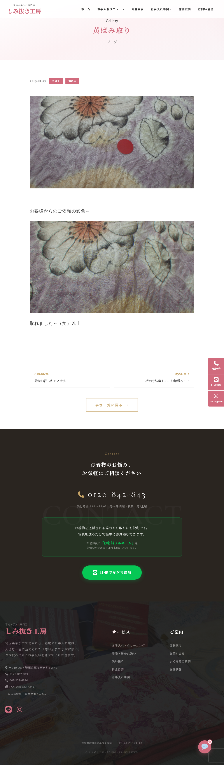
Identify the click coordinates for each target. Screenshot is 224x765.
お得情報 (176, 669)
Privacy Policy (130, 742)
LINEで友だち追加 (112, 572)
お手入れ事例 (159, 10)
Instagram (216, 398)
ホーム (84, 10)
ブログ (56, 81)
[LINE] (8, 709)
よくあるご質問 (180, 661)
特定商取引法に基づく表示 (97, 742)
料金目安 (136, 10)
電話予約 (216, 365)
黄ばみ (72, 81)
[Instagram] (19, 709)
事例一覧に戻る (112, 405)
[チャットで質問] (199, 754)
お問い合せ (204, 10)
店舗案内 (184, 10)
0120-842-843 (112, 494)
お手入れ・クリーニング (128, 645)
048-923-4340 (18, 680)
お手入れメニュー (108, 10)
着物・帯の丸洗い (124, 653)
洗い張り (118, 661)
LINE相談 (216, 381)
